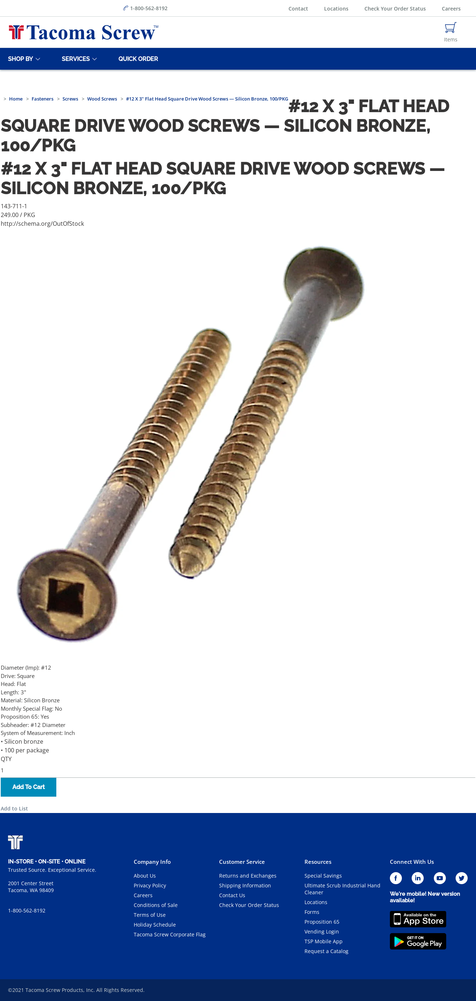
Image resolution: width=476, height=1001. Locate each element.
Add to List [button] (14, 808)
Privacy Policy (150, 885)
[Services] (74, 59)
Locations (336, 8)
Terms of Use (150, 914)
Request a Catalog (326, 951)
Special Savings (323, 875)
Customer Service (242, 861)
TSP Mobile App (323, 941)
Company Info (152, 861)
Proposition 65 (321, 921)
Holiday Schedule (155, 924)
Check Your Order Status (395, 8)
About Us (145, 875)
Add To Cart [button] (28, 787)
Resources (317, 861)
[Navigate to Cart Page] (450, 32)
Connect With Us (412, 861)
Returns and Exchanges (248, 875)
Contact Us (232, 895)
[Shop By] (19, 59)
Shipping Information (245, 885)
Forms (311, 911)
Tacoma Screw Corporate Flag (170, 934)
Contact (298, 8)
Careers (451, 8)
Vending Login (321, 931)
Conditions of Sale (156, 905)
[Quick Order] (137, 59)
